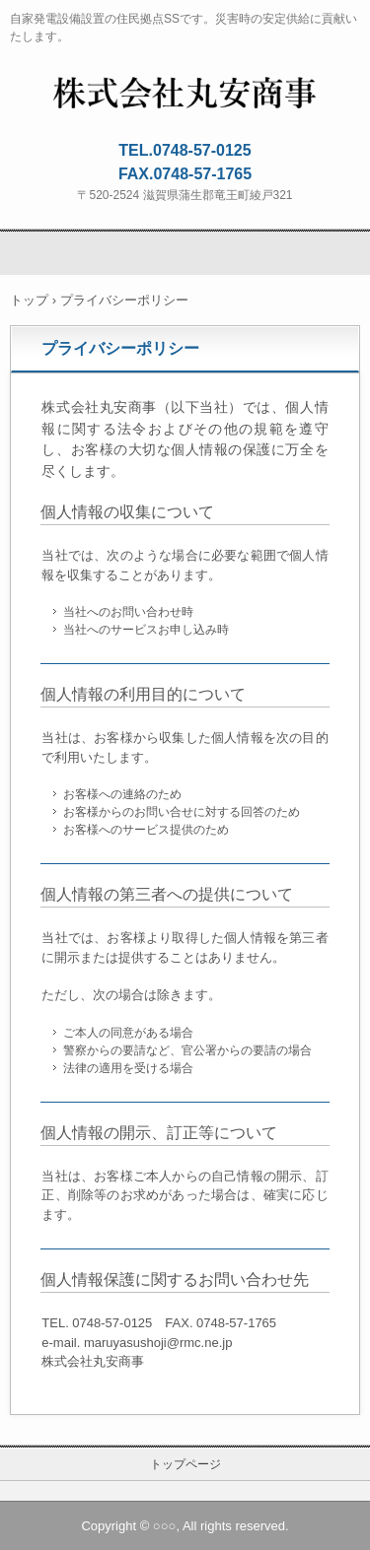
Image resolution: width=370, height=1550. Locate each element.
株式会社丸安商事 (185, 89)
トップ (29, 300)
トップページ (185, 1464)
